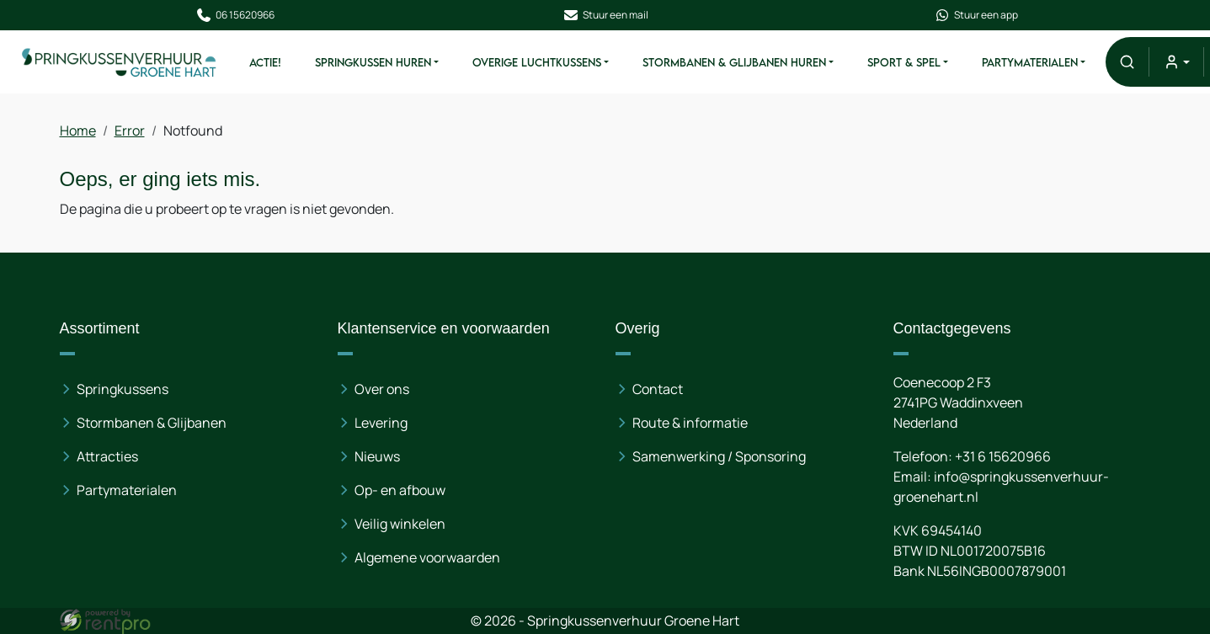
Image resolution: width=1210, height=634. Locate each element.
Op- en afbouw (399, 490)
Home (78, 130)
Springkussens (122, 389)
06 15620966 (234, 15)
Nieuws (377, 456)
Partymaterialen (1030, 62)
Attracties (107, 456)
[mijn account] (1176, 62)
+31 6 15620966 (1002, 456)
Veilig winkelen (399, 523)
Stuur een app (976, 15)
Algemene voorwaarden (427, 557)
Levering (381, 422)
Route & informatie (690, 422)
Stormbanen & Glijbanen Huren (734, 62)
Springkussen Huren (373, 62)
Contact (657, 389)
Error (130, 130)
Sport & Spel (904, 62)
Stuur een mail (605, 15)
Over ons (381, 389)
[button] (1127, 62)
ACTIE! (265, 62)
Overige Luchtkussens (536, 62)
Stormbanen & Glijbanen (152, 422)
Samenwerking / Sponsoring (719, 456)
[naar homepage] (119, 61)
